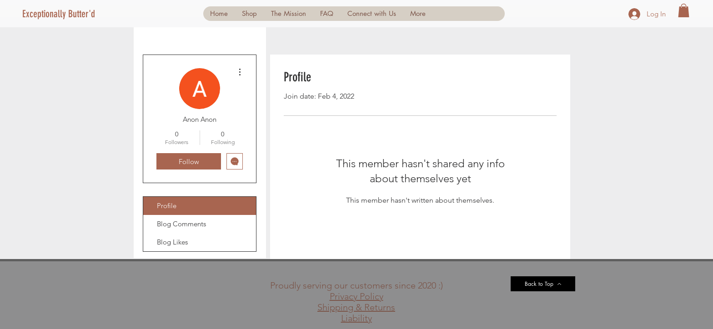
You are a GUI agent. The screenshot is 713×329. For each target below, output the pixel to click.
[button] (683, 10)
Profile (166, 205)
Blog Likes (172, 242)
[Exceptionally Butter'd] (62, 14)
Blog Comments (181, 223)
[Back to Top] (543, 283)
